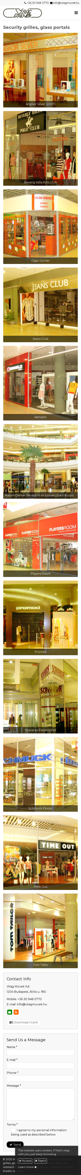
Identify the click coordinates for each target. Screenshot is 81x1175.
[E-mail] (9, 1012)
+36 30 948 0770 (38, 3)
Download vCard (23, 1022)
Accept (25, 1160)
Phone (12, 1073)
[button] (76, 13)
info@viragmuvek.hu (66, 3)
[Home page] (22, 13)
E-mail (12, 1060)
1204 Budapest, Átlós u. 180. (26, 991)
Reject (40, 1160)
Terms (12, 1124)
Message (14, 1085)
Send (15, 1144)
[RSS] (16, 1012)
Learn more (26, 1167)
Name (12, 1047)
